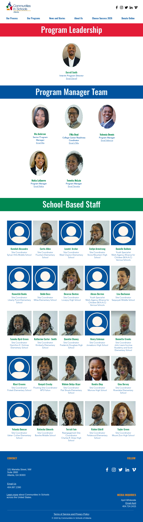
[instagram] (113, 469)
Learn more (12, 494)
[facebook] (107, 469)
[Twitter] (126, 7)
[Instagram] (121, 7)
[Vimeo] (136, 7)
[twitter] (120, 469)
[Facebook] (117, 7)
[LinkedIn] (131, 7)
